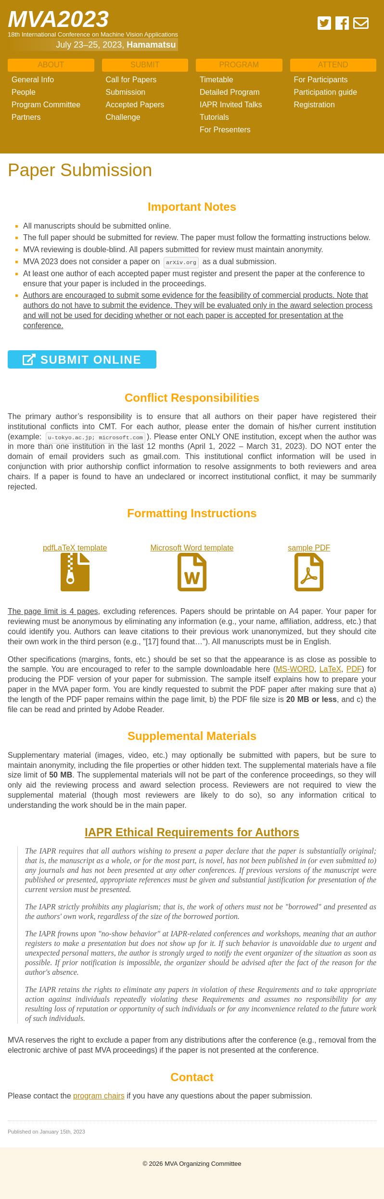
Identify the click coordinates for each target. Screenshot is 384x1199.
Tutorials (214, 117)
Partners (26, 117)
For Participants (321, 80)
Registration (314, 105)
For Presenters (225, 130)
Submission (126, 92)
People (24, 92)
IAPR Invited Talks (231, 105)
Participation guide (326, 92)
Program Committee (46, 105)
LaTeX (330, 669)
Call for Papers (131, 80)
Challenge (123, 117)
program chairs (99, 1096)
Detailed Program (230, 92)
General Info (33, 80)
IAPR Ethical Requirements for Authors (192, 832)
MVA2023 (58, 19)
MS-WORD (295, 669)
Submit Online (82, 359)
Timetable (216, 80)
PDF (354, 669)
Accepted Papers (135, 105)
